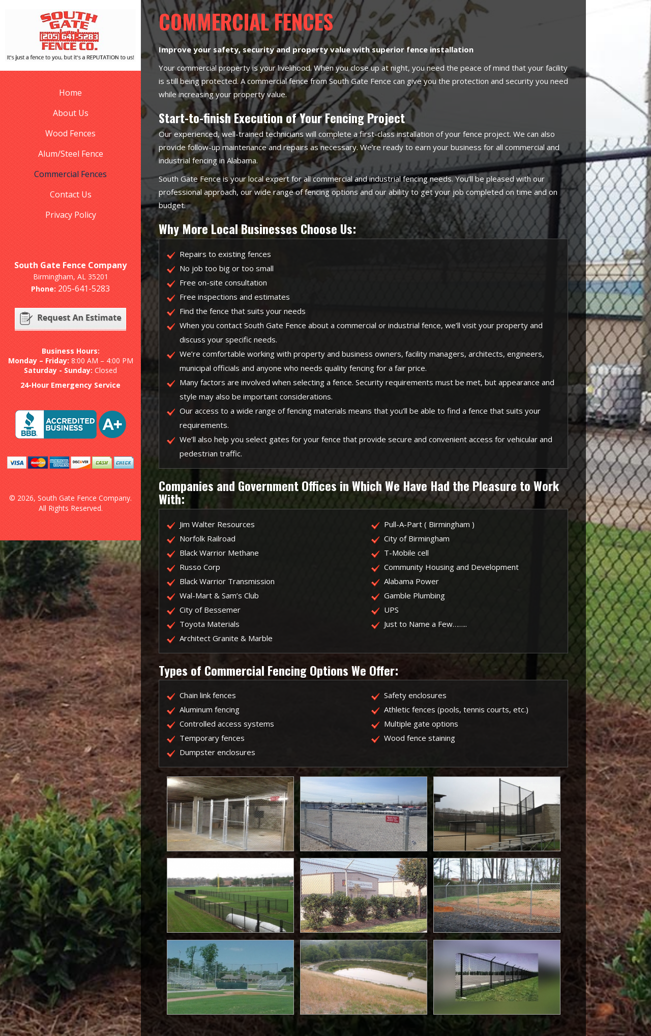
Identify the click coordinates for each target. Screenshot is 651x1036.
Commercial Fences (70, 174)
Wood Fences (70, 133)
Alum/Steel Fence (70, 154)
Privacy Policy (70, 215)
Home (70, 93)
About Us (70, 113)
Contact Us (71, 194)
